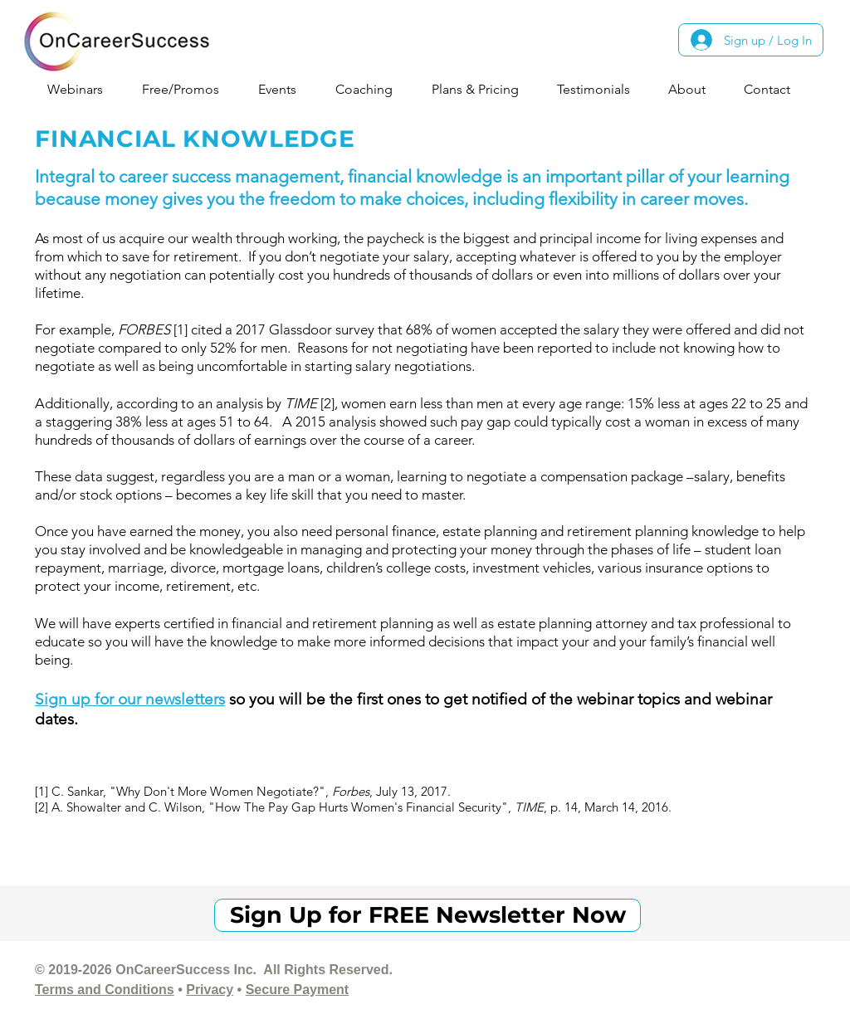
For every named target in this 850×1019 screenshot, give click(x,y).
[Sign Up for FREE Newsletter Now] (427, 915)
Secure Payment (297, 989)
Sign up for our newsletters (130, 699)
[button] (82, 89)
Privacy (209, 989)
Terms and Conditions (104, 989)
